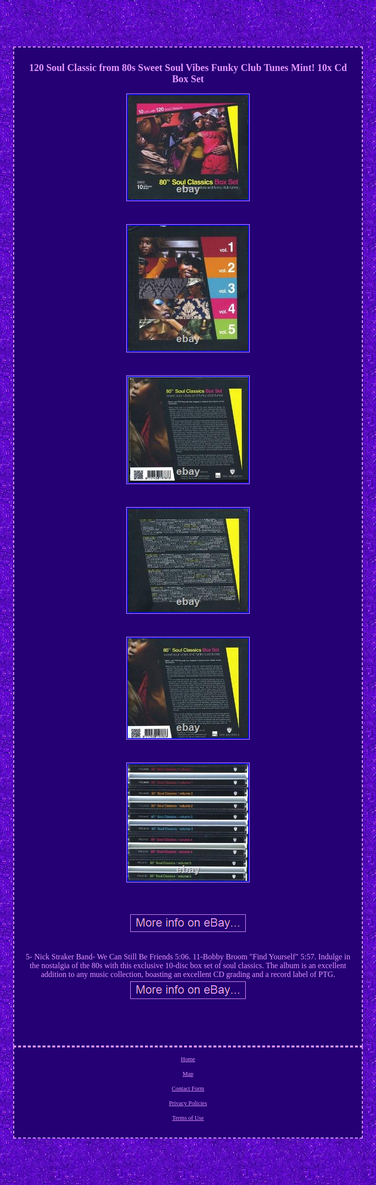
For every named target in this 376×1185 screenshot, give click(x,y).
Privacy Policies (188, 1103)
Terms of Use (188, 1118)
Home (188, 1059)
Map (188, 1073)
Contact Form (188, 1088)
